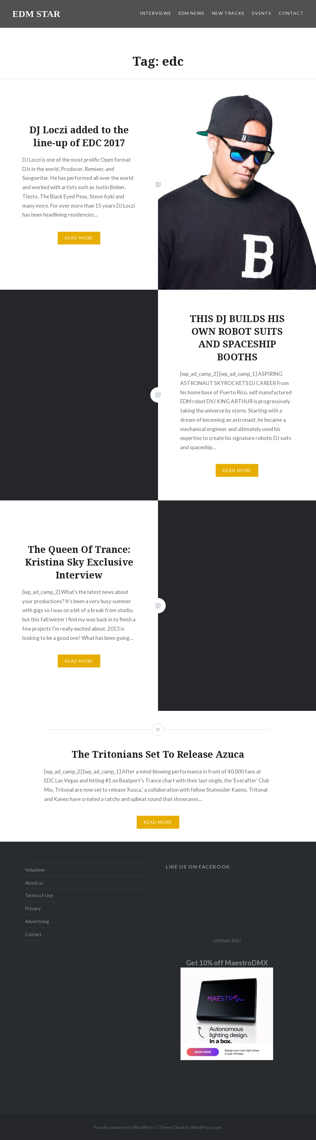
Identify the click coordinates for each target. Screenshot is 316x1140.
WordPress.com (206, 1127)
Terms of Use (39, 895)
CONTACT (291, 13)
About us (34, 882)
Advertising (37, 921)
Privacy (33, 908)
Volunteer (35, 870)
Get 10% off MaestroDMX (227, 963)
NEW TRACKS (228, 13)
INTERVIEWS (155, 13)
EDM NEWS (192, 13)
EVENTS (261, 13)
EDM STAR (36, 14)
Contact (33, 934)
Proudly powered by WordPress (124, 1127)
